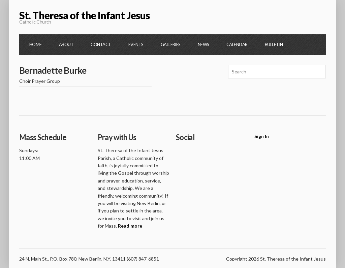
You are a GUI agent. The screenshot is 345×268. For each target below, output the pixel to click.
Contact (101, 44)
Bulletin (274, 44)
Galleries (171, 44)
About (66, 44)
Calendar (237, 44)
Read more (130, 226)
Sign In (261, 136)
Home (35, 44)
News (203, 44)
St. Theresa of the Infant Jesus (84, 15)
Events (136, 44)
